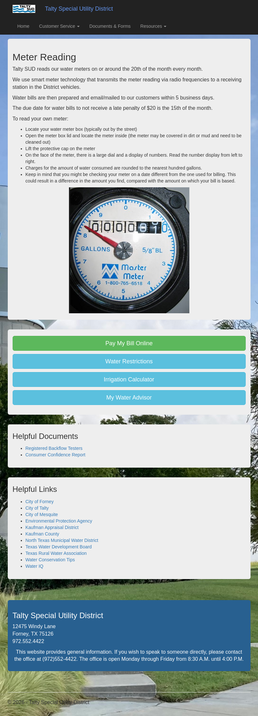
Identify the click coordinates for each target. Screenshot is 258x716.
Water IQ (35, 566)
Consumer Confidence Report (55, 454)
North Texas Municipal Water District (62, 540)
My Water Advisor (128, 397)
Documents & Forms (110, 26)
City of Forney (40, 501)
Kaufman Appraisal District (52, 527)
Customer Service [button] (59, 26)
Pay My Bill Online (128, 343)
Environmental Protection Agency (59, 521)
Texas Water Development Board (59, 546)
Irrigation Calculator (129, 379)
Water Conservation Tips (50, 559)
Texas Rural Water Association (56, 553)
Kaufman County (42, 533)
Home (23, 26)
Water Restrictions (128, 361)
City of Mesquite (42, 514)
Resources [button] (153, 26)
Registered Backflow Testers (54, 448)
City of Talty (37, 508)
